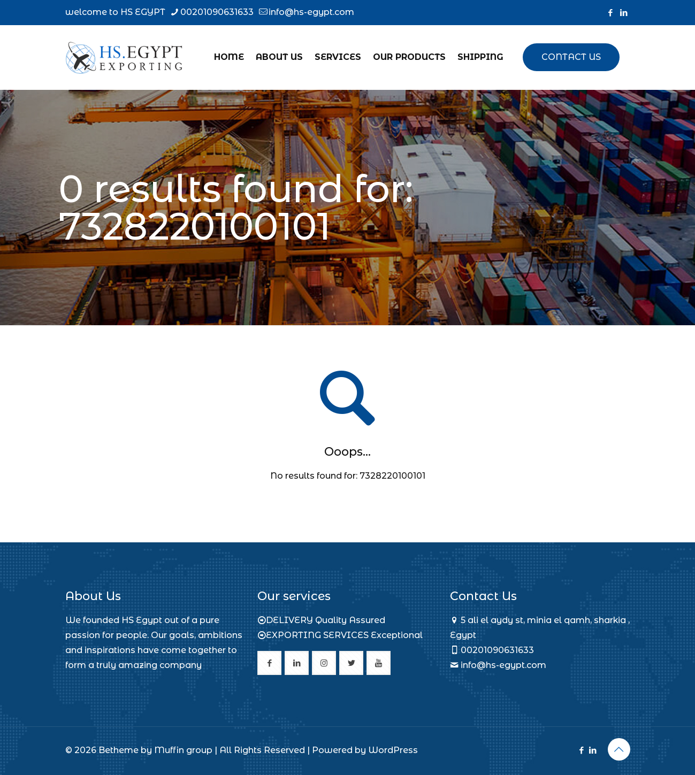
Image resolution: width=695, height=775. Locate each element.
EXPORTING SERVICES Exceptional (344, 635)
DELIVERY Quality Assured (325, 620)
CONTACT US (571, 57)
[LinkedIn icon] (624, 12)
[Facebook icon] (611, 12)
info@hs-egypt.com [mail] (311, 12)
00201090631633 (497, 650)
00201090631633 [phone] (217, 12)
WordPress (393, 750)
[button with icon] (269, 663)
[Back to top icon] (619, 749)
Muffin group (183, 750)
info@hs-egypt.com (503, 665)
